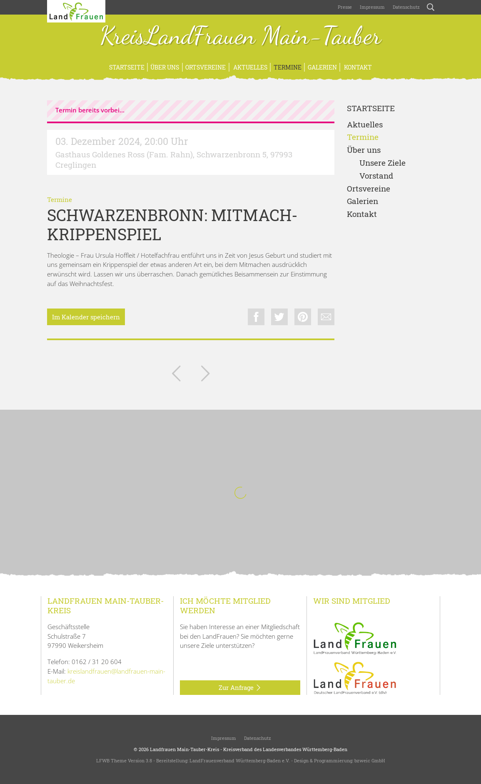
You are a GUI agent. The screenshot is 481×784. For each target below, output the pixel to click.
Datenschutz (405, 7)
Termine (288, 67)
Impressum (372, 7)
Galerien (322, 67)
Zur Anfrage (240, 687)
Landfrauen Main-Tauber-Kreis (184, 749)
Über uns (164, 67)
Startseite (127, 67)
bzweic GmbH (369, 760)
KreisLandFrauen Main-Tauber (240, 36)
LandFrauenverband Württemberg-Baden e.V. (239, 760)
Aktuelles (249, 67)
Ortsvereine (205, 67)
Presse (345, 7)
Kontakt (357, 67)
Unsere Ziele (382, 163)
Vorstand (376, 176)
